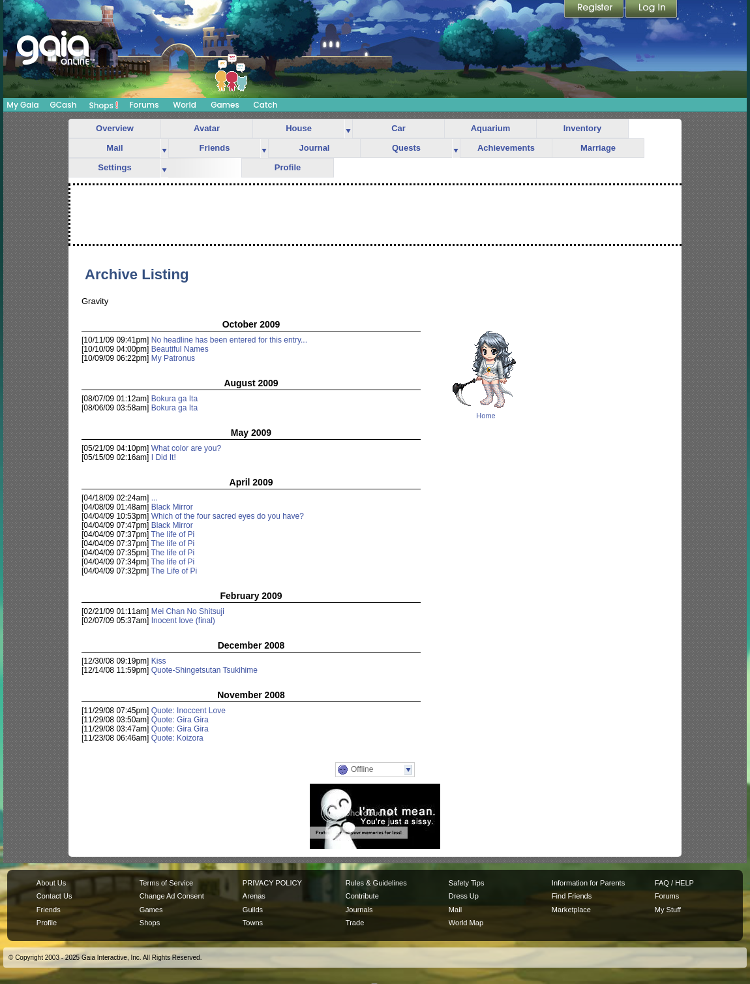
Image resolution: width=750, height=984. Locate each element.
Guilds (253, 910)
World (184, 104)
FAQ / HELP (674, 883)
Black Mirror (172, 507)
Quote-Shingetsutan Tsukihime (204, 670)
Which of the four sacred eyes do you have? (227, 516)
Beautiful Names (180, 349)
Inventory (582, 128)
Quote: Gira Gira (180, 719)
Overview (115, 128)
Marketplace (571, 910)
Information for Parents (588, 883)
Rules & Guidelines (376, 883)
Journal (314, 148)
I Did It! (163, 457)
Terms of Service (166, 883)
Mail (114, 148)
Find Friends (572, 896)
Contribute (362, 896)
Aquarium (491, 128)
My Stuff (668, 910)
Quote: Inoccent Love (188, 710)
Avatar (207, 128)
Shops (104, 105)
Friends (215, 148)
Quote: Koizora (177, 738)
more (348, 128)
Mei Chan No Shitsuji (187, 611)
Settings (114, 167)
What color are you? (186, 448)
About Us (51, 883)
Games (225, 104)
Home (485, 416)
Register (594, 10)
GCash (63, 104)
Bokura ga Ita (174, 398)
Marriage (598, 148)
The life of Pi (173, 534)
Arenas (254, 896)
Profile (288, 167)
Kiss (158, 661)
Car (398, 128)
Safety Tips (467, 883)
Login (651, 10)
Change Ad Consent (172, 896)
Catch (266, 104)
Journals (359, 910)
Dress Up (464, 896)
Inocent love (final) (183, 620)
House (299, 128)
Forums (143, 104)
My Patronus (173, 358)
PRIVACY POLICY (272, 883)
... (154, 497)
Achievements (506, 148)
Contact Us (54, 896)
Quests (406, 148)
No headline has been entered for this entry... (229, 340)
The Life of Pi (174, 571)
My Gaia (22, 104)
